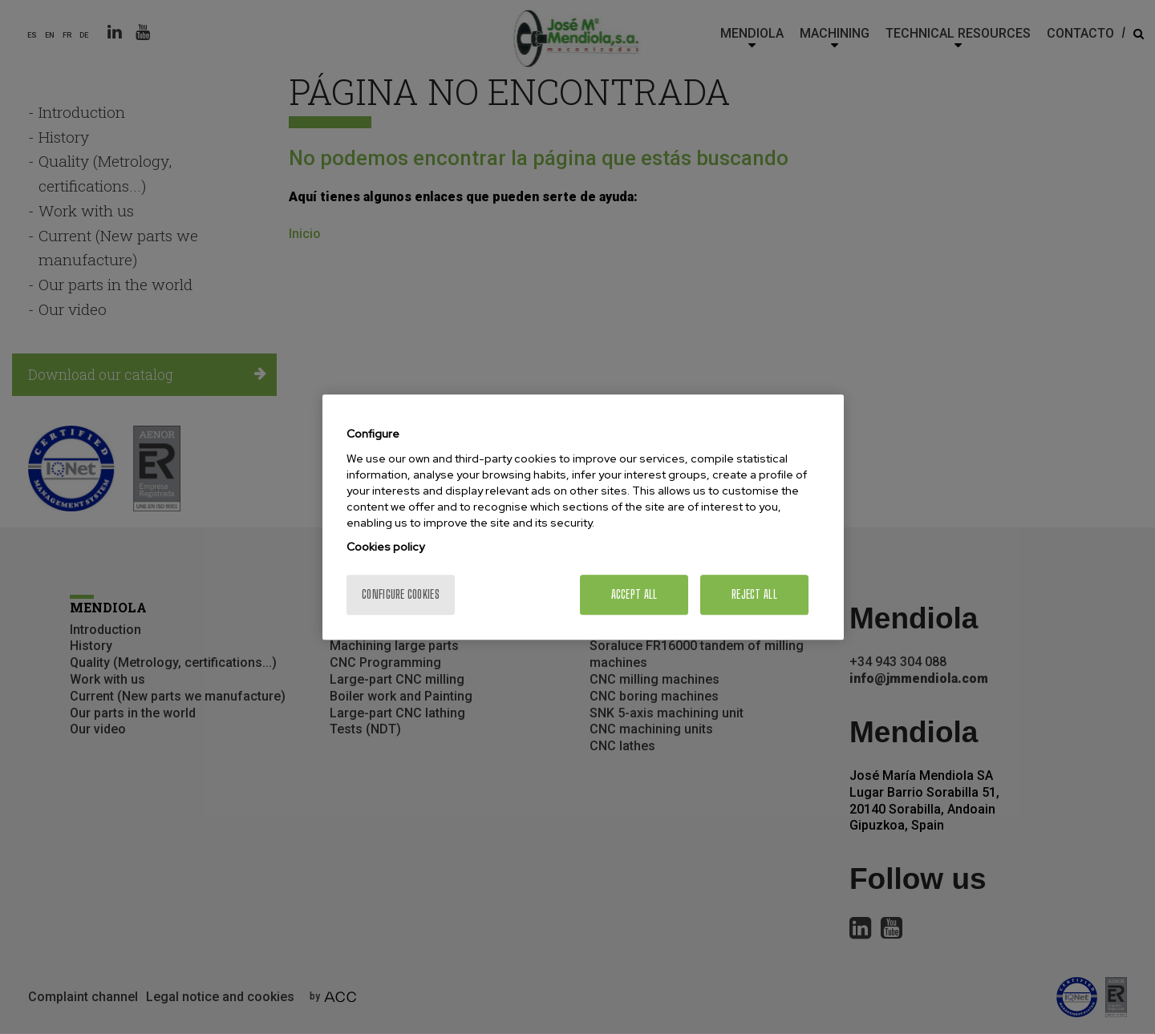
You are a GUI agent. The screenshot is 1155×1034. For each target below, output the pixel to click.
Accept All (634, 594)
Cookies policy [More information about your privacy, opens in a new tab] (385, 546)
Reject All (754, 594)
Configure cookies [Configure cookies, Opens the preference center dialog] (401, 594)
